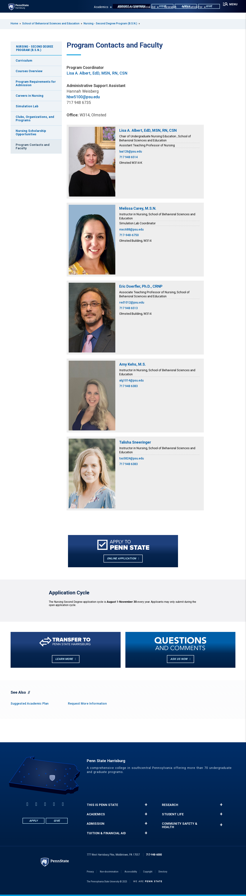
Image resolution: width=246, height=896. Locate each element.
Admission (96, 823)
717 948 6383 (128, 386)
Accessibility (131, 871)
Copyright (147, 871)
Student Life (173, 814)
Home (14, 23)
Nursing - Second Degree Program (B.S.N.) (110, 23)
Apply (182, 6)
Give (206, 6)
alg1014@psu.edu (131, 380)
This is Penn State (102, 805)
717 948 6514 (128, 157)
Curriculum (24, 60)
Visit (159, 6)
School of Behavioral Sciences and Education (50, 23)
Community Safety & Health (179, 825)
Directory (163, 871)
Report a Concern (128, 6)
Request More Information (87, 703)
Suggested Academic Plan (30, 703)
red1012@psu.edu (131, 302)
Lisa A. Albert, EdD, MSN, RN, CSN (97, 73)
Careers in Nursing (29, 95)
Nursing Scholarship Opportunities (31, 132)
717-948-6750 (129, 235)
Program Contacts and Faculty (33, 146)
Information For (190, 13)
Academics (99, 13)
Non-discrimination (109, 871)
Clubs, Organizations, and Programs (35, 118)
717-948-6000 (154, 854)
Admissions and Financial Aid (134, 13)
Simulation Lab (27, 106)
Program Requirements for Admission (36, 83)
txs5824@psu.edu (131, 458)
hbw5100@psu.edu (83, 97)
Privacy (90, 871)
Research (168, 13)
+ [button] (146, 804)
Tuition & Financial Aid (106, 833)
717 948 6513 (128, 308)
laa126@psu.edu (130, 151)
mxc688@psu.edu (131, 229)
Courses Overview (29, 71)
